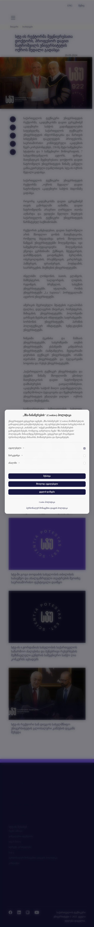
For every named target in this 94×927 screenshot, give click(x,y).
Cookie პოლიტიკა (47, 502)
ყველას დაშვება (47, 492)
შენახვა (47, 476)
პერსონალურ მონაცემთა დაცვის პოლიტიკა (47, 508)
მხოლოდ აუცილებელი (47, 484)
